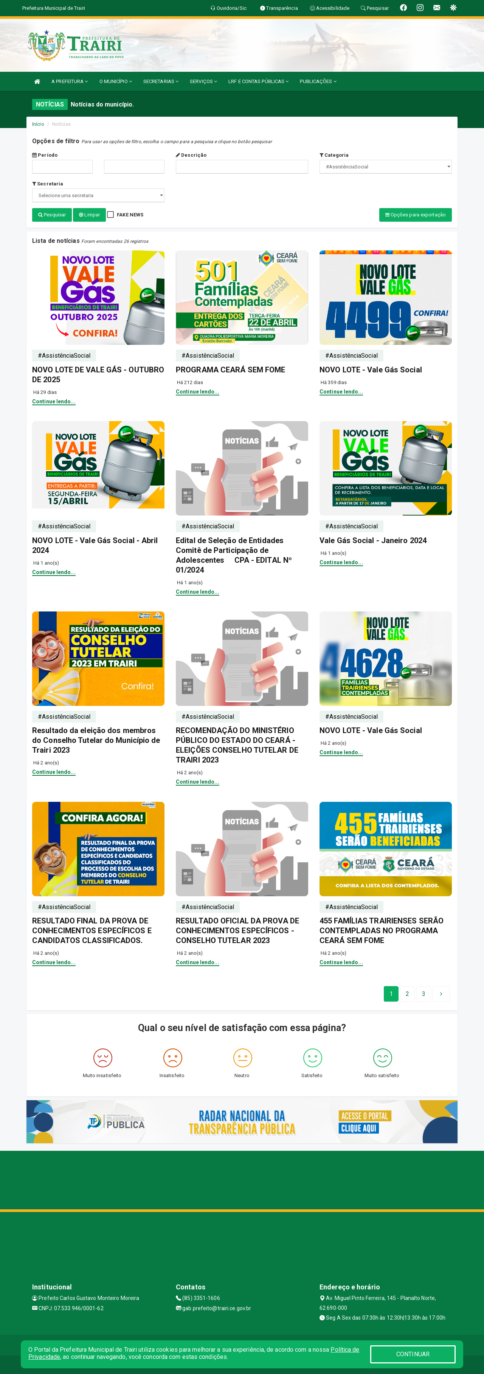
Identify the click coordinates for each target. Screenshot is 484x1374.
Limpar (89, 215)
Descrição (191, 155)
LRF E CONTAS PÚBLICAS (258, 81)
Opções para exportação (415, 215)
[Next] (423, 993)
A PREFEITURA (69, 81)
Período (44, 155)
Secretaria (47, 184)
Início (38, 124)
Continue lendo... (54, 401)
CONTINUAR (413, 1354)
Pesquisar (52, 215)
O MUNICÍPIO (115, 81)
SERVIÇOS (203, 81)
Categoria (334, 155)
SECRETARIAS (160, 81)
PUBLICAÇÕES (318, 81)
